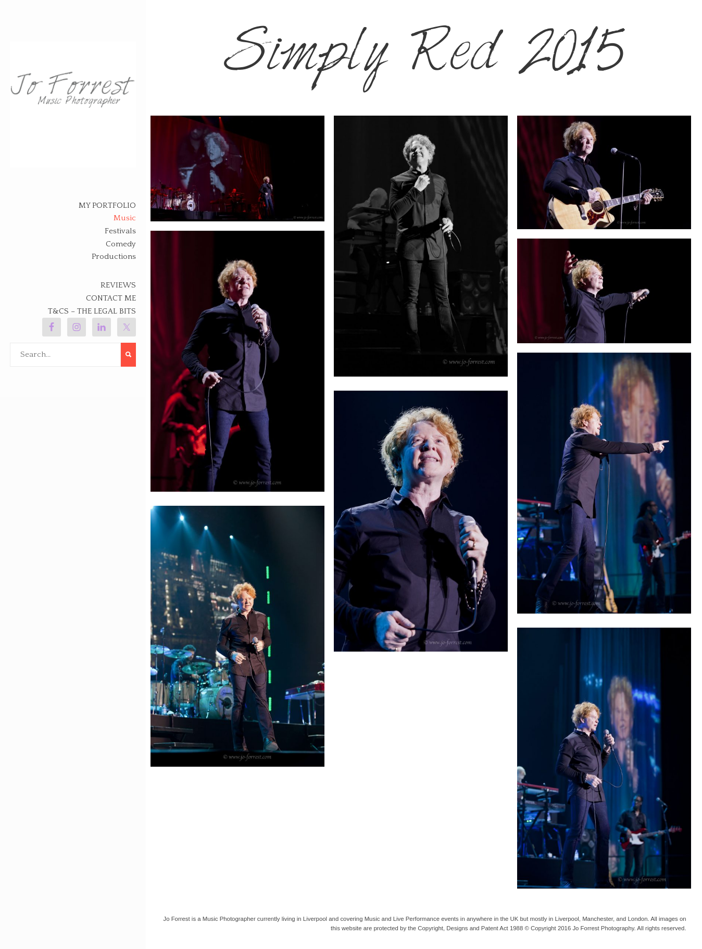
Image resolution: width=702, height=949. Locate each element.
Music (125, 218)
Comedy (121, 244)
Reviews (118, 285)
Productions (114, 256)
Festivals (120, 231)
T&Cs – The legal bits (92, 311)
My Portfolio (107, 205)
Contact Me (111, 298)
